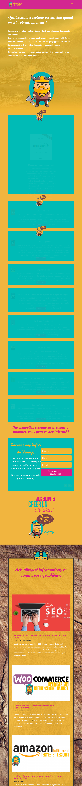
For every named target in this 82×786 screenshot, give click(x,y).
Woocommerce (24, 640)
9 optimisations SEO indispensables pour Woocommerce (34, 707)
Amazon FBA (19, 781)
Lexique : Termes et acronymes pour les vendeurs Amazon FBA (38, 777)
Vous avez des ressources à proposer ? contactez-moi (41, 64)
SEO (15, 640)
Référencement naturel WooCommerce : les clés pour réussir (40, 636)
